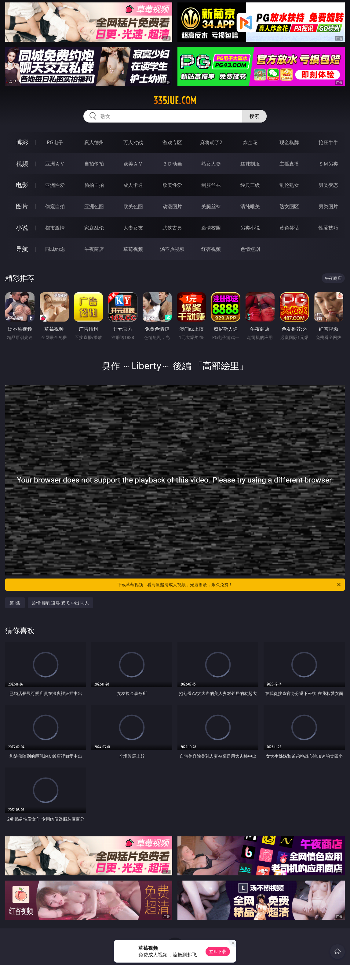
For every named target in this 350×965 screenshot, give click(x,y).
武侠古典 (172, 227)
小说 (22, 227)
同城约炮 (55, 249)
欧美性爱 (172, 185)
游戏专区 (172, 142)
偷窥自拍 (55, 206)
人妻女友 (133, 227)
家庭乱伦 (94, 227)
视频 (22, 163)
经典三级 (250, 185)
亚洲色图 (94, 206)
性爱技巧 (328, 227)
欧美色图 (133, 206)
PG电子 (55, 142)
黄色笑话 (289, 227)
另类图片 (328, 206)
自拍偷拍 (94, 163)
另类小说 (250, 227)
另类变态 (328, 185)
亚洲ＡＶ (55, 163)
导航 (22, 249)
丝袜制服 (250, 163)
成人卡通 (133, 185)
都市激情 (55, 227)
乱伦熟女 (289, 185)
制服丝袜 (211, 185)
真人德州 (94, 142)
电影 (22, 185)
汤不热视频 (172, 249)
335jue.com (174, 100)
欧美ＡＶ (133, 163)
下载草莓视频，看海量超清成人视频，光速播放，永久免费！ (229, 584)
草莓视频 (133, 249)
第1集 (14, 603)
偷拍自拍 (94, 185)
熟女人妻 (211, 163)
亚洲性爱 (55, 185)
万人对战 (133, 142)
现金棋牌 (289, 142)
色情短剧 (250, 249)
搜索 (254, 116)
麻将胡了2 (211, 142)
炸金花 (250, 142)
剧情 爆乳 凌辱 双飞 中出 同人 (60, 603)
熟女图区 (289, 206)
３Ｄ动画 (172, 163)
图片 (22, 206)
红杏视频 (211, 249)
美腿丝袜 (211, 206)
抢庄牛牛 (328, 142)
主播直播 (289, 163)
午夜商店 (94, 249)
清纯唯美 (250, 206)
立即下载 (217, 951)
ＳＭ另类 (328, 163)
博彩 (22, 142)
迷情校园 (211, 227)
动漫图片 (172, 206)
